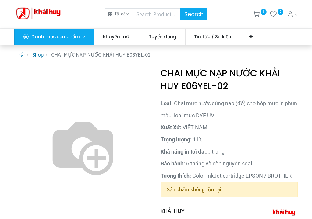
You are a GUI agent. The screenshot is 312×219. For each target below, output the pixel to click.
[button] (119, 14)
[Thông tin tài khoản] (292, 15)
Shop (38, 54)
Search (194, 14)
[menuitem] (117, 37)
